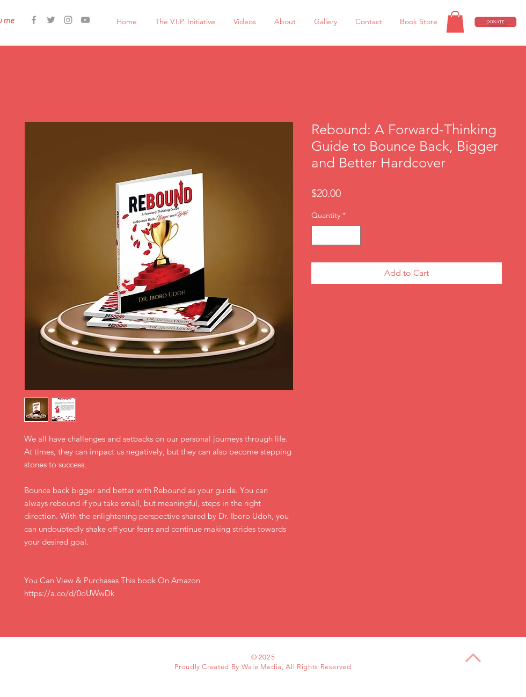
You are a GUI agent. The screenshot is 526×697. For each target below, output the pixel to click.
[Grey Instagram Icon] (68, 19)
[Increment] (352, 235)
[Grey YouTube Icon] (85, 19)
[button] (455, 22)
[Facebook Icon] (33, 19)
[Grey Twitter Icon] (51, 19)
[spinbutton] (336, 235)
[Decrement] (319, 235)
